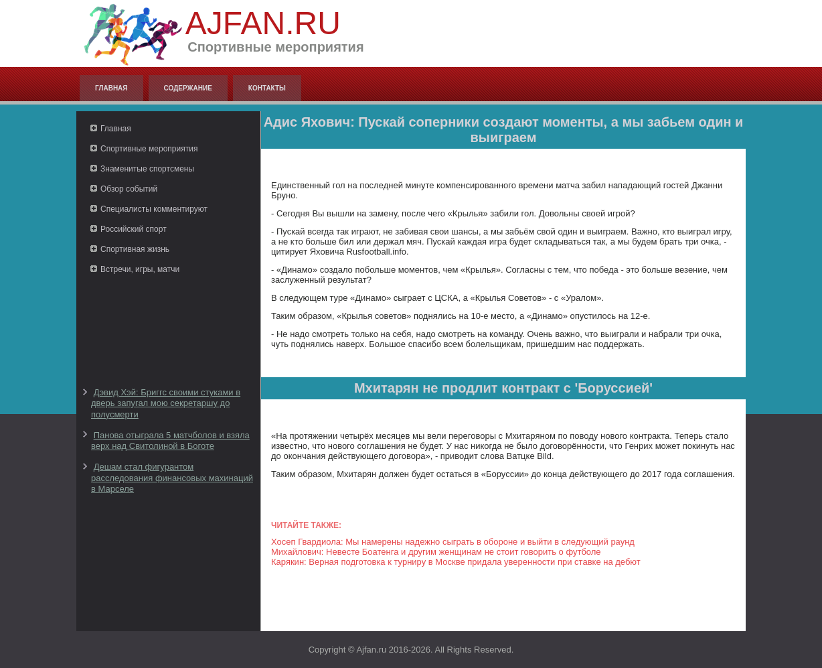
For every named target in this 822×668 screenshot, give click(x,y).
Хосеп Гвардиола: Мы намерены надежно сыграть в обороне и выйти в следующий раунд (453, 542)
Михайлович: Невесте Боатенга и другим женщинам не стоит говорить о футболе (436, 552)
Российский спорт (133, 229)
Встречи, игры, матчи (139, 269)
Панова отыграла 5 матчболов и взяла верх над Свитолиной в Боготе (170, 440)
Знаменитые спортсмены (147, 169)
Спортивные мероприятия (148, 148)
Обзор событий (128, 189)
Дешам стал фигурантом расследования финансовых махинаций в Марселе (172, 478)
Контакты (267, 88)
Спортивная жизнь (134, 249)
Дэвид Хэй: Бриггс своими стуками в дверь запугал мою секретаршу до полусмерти (165, 403)
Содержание (188, 88)
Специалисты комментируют (154, 209)
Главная (111, 88)
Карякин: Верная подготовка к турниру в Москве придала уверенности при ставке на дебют (456, 562)
